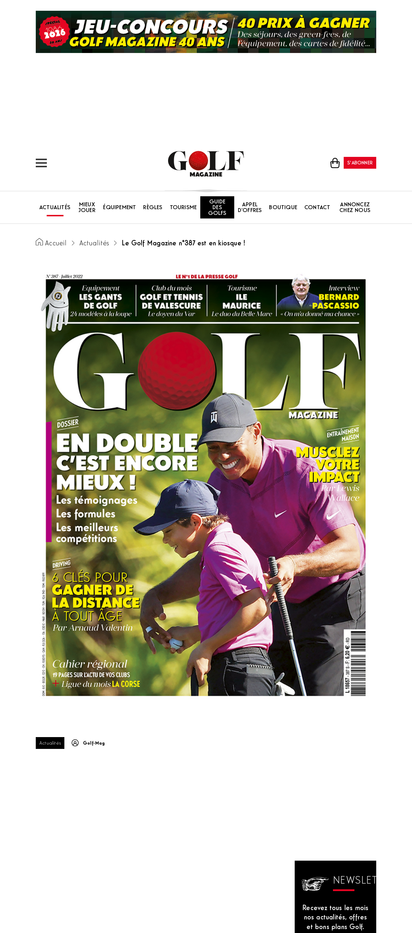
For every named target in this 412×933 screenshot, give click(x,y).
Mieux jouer (86, 207)
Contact (317, 208)
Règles (152, 208)
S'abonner (360, 163)
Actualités (54, 208)
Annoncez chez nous (355, 207)
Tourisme (183, 208)
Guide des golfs (217, 207)
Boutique (283, 208)
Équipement (119, 208)
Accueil (56, 243)
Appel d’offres (250, 207)
